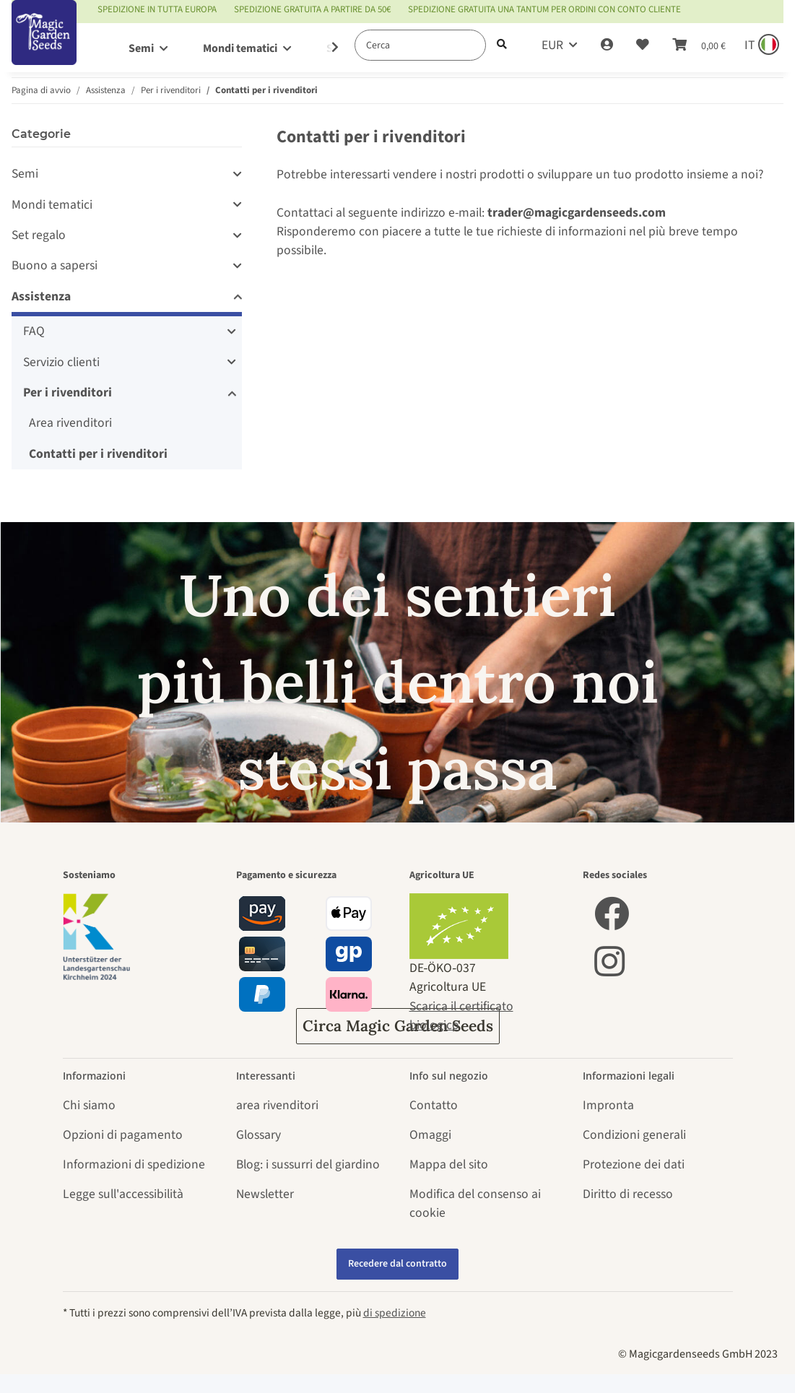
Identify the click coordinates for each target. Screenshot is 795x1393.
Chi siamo (89, 1105)
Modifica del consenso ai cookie (475, 1203)
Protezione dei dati (634, 1164)
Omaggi (430, 1135)
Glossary (258, 1135)
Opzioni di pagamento (123, 1135)
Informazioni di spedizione (134, 1164)
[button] (607, 45)
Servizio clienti (61, 362)
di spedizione (394, 1313)
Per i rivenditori (67, 392)
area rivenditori (277, 1105)
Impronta (608, 1105)
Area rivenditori (70, 423)
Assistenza (41, 296)
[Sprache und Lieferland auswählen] (760, 45)
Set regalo (39, 235)
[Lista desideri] (643, 45)
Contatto (433, 1105)
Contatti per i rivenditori (98, 454)
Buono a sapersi (54, 265)
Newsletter (265, 1194)
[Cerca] (420, 45)
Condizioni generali (634, 1135)
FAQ (34, 331)
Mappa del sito (448, 1164)
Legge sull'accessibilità (123, 1194)
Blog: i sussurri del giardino (308, 1164)
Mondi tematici (52, 205)
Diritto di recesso (628, 1194)
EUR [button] (552, 45)
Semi (25, 174)
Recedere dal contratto (397, 1264)
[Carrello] (699, 45)
